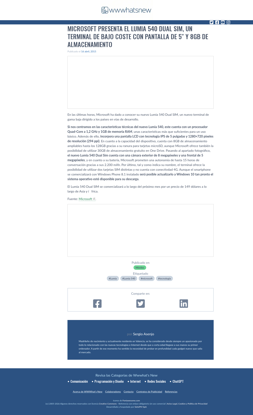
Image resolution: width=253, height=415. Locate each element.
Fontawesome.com (131, 400)
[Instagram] (228, 22)
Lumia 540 (129, 278)
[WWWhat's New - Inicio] (126, 10)
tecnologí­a (165, 278)
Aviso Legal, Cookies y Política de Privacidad (187, 403)
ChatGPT (178, 381)
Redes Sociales (156, 381)
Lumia (113, 278)
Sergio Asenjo (143, 334)
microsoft (147, 278)
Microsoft (85, 199)
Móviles (140, 267)
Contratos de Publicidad (149, 391)
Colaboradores (113, 391)
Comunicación (79, 381)
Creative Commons (108, 403)
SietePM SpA (141, 407)
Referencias (171, 391)
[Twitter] (211, 22)
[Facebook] (217, 22)
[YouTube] (223, 22)
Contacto (129, 391)
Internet (135, 381)
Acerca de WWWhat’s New (87, 391)
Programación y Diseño (109, 381)
